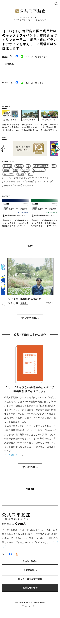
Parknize (19, 166)
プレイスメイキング (44, 182)
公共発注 (17, 185)
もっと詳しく (13, 455)
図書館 (15, 170)
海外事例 (6, 185)
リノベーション (38, 170)
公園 (28, 166)
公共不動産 (7, 166)
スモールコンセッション (12, 182)
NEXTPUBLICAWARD (37, 178)
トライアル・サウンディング (14, 178)
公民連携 (29, 182)
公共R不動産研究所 (40, 166)
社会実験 (20, 174)
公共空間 (28, 185)
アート (30, 174)
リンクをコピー (39, 56)
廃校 (53, 166)
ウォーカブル (8, 174)
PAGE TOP (30, 489)
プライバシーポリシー (30, 606)
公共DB (6, 170)
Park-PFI (25, 170)
